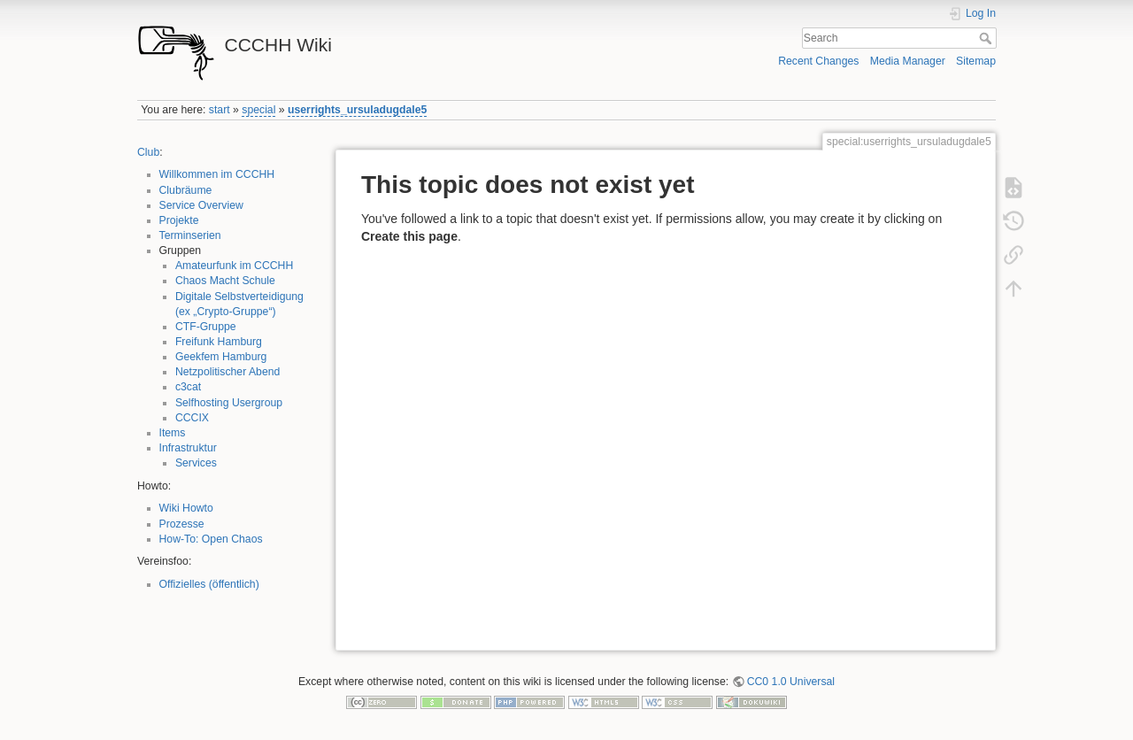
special (258, 110)
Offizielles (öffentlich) (209, 584)
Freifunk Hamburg (218, 341)
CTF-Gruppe (205, 326)
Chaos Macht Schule (225, 280)
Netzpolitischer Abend (228, 372)
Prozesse (181, 524)
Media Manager (907, 61)
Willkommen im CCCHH (217, 174)
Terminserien (190, 235)
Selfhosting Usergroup (228, 403)
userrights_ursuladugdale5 (357, 110)
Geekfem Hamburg (221, 357)
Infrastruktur (188, 448)
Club (148, 152)
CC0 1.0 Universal (791, 681)
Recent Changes (818, 61)
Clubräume (185, 190)
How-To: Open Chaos (211, 539)
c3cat (188, 387)
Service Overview (201, 205)
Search (987, 38)
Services (196, 463)
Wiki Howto (186, 508)
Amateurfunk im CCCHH (234, 265)
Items (172, 433)
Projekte (179, 220)
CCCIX (192, 418)
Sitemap (976, 61)
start (219, 110)
